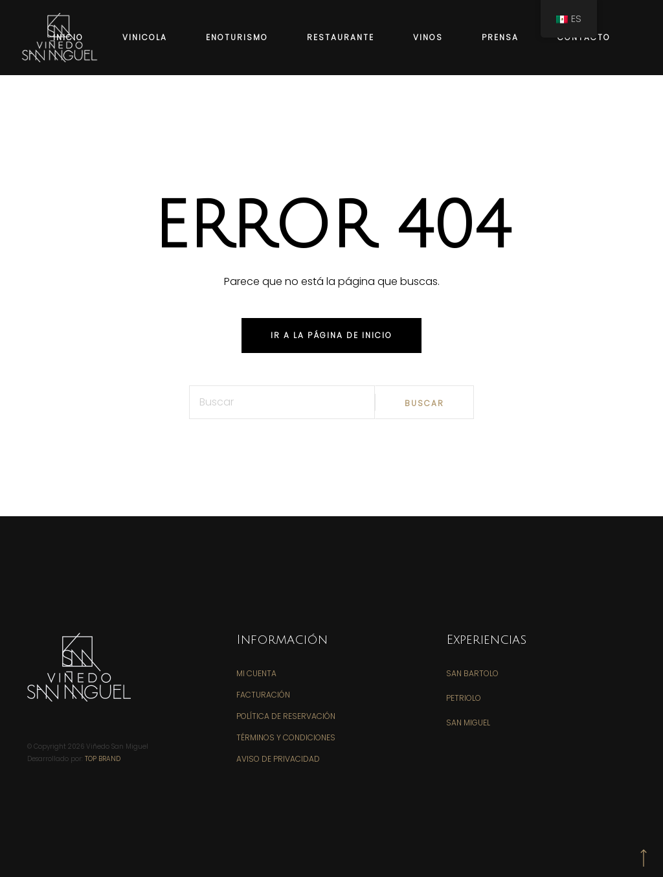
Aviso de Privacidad (278, 758)
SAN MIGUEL (468, 722)
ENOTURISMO (237, 37)
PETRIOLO (463, 697)
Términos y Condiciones (285, 737)
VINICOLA (144, 37)
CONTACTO (584, 37)
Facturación (263, 694)
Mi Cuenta (256, 673)
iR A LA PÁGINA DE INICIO (331, 335)
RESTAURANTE (340, 37)
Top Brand (102, 759)
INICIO (68, 37)
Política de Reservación (285, 716)
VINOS (428, 37)
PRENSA (500, 37)
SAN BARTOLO (472, 673)
